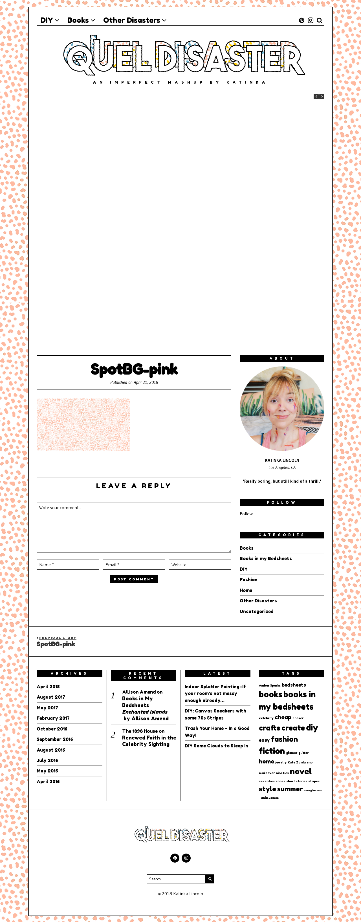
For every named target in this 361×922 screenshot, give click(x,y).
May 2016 (48, 769)
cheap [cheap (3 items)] (283, 716)
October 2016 (52, 727)
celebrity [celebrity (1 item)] (266, 717)
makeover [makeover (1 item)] (267, 772)
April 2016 (49, 779)
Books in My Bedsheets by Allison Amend (145, 707)
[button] (321, 96)
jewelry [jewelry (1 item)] (281, 761)
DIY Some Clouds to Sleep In (216, 744)
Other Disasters (258, 600)
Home (246, 590)
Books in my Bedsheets (266, 558)
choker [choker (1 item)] (297, 717)
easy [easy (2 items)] (264, 739)
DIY (244, 569)
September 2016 (55, 738)
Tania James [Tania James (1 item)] (269, 797)
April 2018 (49, 686)
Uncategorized (257, 610)
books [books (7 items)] (270, 693)
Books (247, 548)
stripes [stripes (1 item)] (314, 780)
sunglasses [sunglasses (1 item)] (313, 789)
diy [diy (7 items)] (312, 726)
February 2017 (54, 717)
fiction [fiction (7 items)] (272, 750)
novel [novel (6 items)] (301, 770)
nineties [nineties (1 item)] (282, 772)
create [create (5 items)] (293, 727)
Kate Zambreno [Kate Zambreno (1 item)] (300, 761)
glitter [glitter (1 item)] (303, 752)
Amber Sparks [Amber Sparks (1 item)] (270, 685)
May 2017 (48, 706)
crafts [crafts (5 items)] (269, 727)
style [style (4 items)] (267, 788)
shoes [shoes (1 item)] (280, 780)
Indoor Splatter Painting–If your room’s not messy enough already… (215, 692)
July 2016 (48, 758)
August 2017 (51, 696)
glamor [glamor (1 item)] (291, 752)
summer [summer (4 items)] (290, 788)
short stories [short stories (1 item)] (296, 780)
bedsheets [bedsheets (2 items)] (294, 684)
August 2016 (51, 748)
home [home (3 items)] (266, 760)
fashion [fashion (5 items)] (284, 738)
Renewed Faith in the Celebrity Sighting (149, 740)
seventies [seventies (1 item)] (267, 780)
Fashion (248, 579)
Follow (246, 513)
